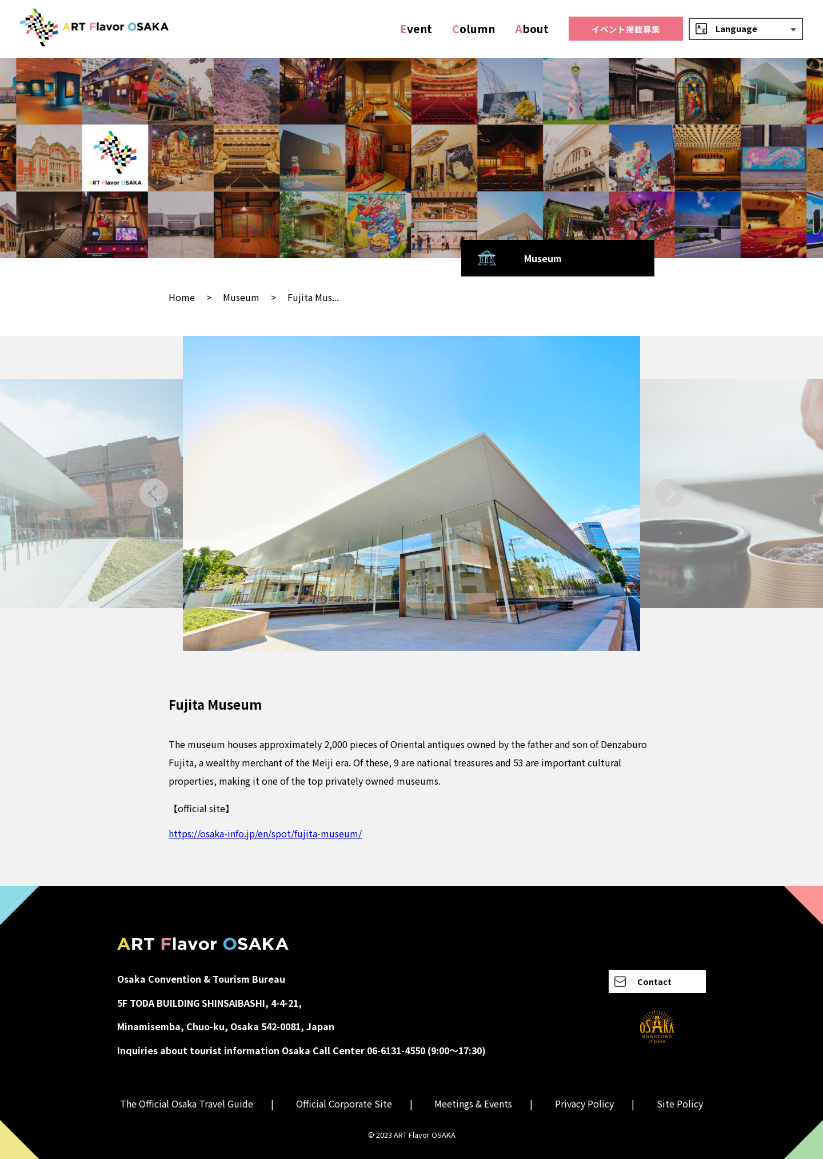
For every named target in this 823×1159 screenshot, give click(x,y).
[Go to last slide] (154, 493)
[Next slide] (669, 493)
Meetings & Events (473, 1103)
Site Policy (680, 1103)
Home (182, 297)
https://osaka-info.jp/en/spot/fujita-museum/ (265, 833)
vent (416, 29)
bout (532, 29)
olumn (473, 29)
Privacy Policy (584, 1103)
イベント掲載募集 (626, 29)
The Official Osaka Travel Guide (186, 1103)
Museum (241, 297)
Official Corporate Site (344, 1103)
